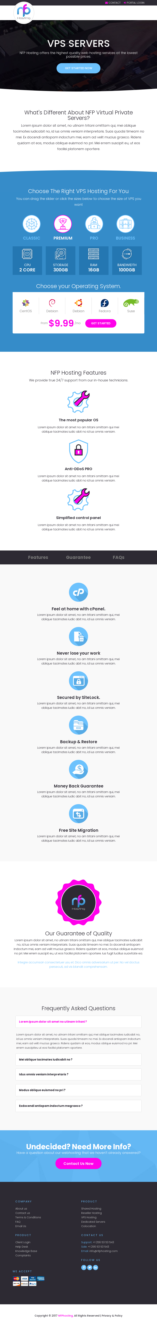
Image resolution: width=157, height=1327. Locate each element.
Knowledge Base (26, 1251)
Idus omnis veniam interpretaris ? (43, 1074)
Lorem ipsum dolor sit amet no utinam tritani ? (53, 1022)
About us (21, 1208)
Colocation (88, 1226)
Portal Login (135, 3)
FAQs (118, 557)
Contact (115, 3)
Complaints (23, 1255)
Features (38, 557)
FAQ (17, 1222)
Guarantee (78, 557)
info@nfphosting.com (103, 1251)
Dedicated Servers (93, 1222)
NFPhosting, (65, 1315)
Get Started (101, 323)
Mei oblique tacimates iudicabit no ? (45, 1059)
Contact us (22, 1213)
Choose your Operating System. (78, 286)
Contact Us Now (78, 1163)
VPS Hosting (88, 1217)
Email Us (20, 1226)
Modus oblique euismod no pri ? (42, 1090)
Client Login (22, 1242)
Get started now (78, 68)
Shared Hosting (91, 1208)
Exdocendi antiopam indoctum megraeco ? (51, 1106)
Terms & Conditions (28, 1217)
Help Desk (21, 1246)
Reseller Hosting (91, 1213)
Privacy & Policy (112, 1315)
